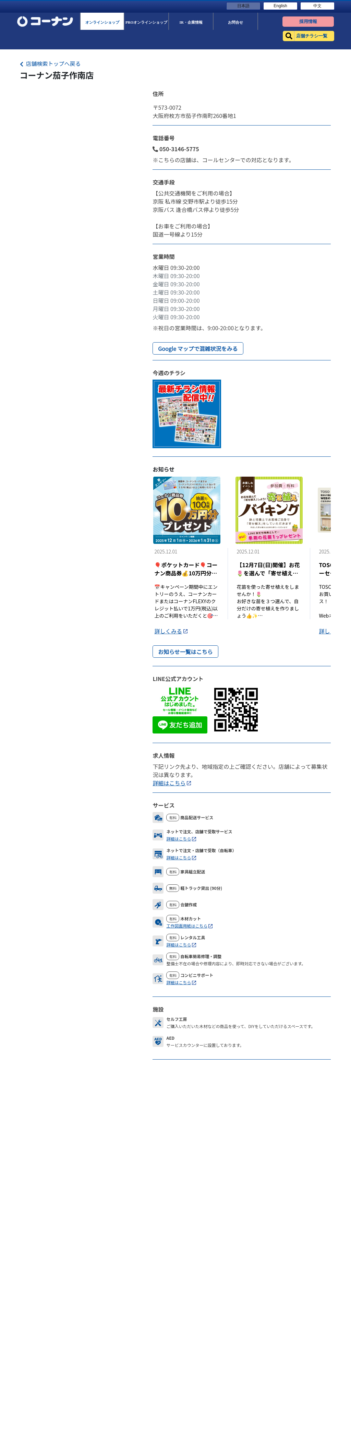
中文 (317, 5)
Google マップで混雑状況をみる (198, 348)
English (280, 5)
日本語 (243, 5)
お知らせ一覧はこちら (185, 651)
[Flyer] (187, 413)
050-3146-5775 (176, 149)
